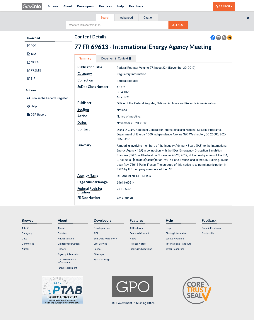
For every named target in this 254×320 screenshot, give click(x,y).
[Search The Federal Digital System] (178, 25)
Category (27, 233)
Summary (85, 58)
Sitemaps (99, 254)
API (96, 233)
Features (106, 6)
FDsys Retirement (67, 267)
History (62, 248)
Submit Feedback (211, 228)
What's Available (175, 238)
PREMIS (34, 70)
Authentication (66, 238)
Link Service (100, 243)
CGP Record (36, 114)
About (68, 6)
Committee (28, 243)
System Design (102, 259)
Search (104, 17)
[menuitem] (37, 228)
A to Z (25, 228)
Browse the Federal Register (47, 98)
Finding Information (176, 233)
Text (31, 54)
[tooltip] (130, 58)
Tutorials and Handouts (178, 243)
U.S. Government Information (67, 261)
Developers (86, 6)
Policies (62, 233)
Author (25, 248)
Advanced (126, 17)
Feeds (97, 248)
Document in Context (116, 58)
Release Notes (138, 243)
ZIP (31, 78)
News (133, 238)
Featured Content (139, 233)
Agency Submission (68, 254)
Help (121, 6)
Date (24, 238)
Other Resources (175, 248)
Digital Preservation (69, 243)
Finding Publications (141, 248)
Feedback (136, 6)
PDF (31, 45)
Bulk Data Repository (105, 238)
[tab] (105, 18)
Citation (148, 17)
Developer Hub (102, 228)
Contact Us (208, 233)
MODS (33, 62)
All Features (136, 228)
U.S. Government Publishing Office (133, 290)
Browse (52, 6)
